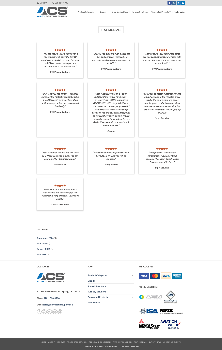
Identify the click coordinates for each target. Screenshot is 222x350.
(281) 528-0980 (52, 298)
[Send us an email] (54, 311)
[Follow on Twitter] (179, 3)
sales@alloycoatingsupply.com (58, 304)
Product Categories (86, 11)
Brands (104, 11)
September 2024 (45, 238)
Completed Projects (161, 11)
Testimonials (179, 12)
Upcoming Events (172, 342)
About (51, 342)
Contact (60, 342)
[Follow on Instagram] (174, 3)
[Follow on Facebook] (169, 3)
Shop (43, 342)
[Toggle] (132, 275)
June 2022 (42, 243)
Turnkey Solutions (140, 12)
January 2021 (43, 249)
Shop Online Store (120, 12)
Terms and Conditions (100, 342)
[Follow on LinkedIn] (183, 3)
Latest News (155, 342)
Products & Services (77, 342)
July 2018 (41, 254)
